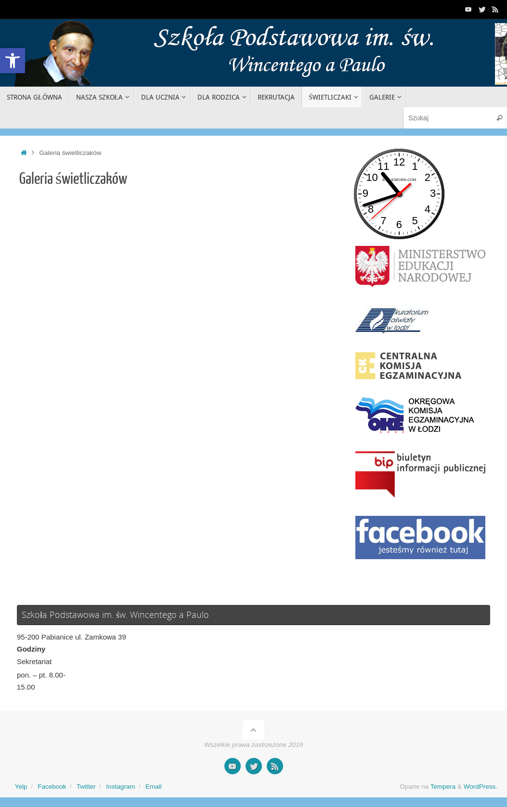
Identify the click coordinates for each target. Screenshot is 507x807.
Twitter (86, 786)
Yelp (21, 786)
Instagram (120, 786)
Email (153, 786)
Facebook (52, 786)
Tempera (443, 786)
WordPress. (480, 786)
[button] (12, 60)
